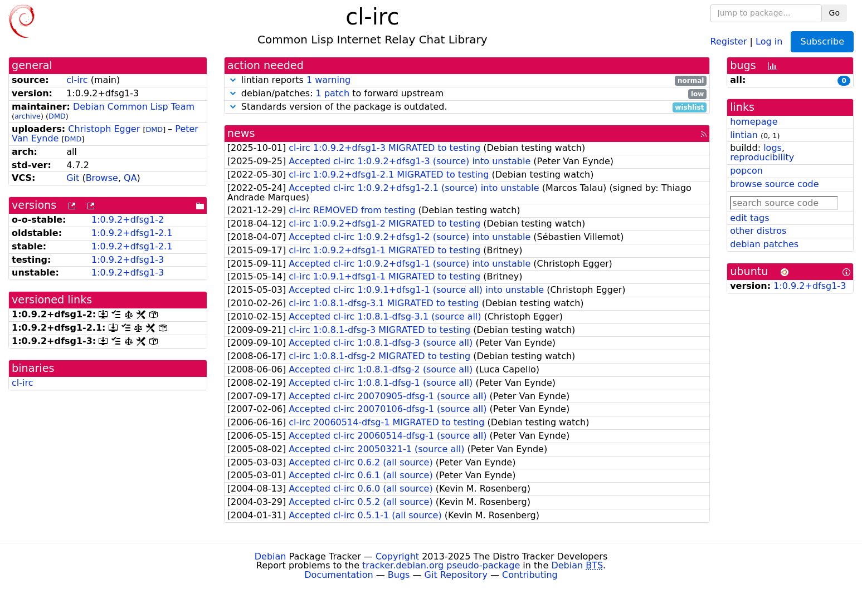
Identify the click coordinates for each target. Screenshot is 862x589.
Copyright (397, 556)
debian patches (764, 244)
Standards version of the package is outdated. (467, 107)
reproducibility (762, 157)
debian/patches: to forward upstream (467, 94)
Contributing (530, 575)
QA (130, 178)
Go (834, 12)
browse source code (774, 184)
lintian (744, 135)
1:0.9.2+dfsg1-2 (127, 219)
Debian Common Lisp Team (133, 106)
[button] (233, 80)
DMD (57, 116)
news (241, 133)
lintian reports (467, 80)
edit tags (749, 218)
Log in (769, 41)
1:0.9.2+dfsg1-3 (127, 259)
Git (72, 178)
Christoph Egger (104, 129)
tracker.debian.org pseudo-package (441, 565)
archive (27, 116)
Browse (102, 178)
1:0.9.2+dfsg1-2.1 (131, 233)
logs (772, 148)
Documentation (338, 575)
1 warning (328, 80)
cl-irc (76, 80)
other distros (758, 230)
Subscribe (822, 41)
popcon (746, 170)
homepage (753, 121)
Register (728, 41)
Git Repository (456, 575)
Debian (270, 556)
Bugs (399, 575)
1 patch (332, 93)
